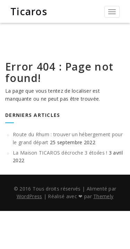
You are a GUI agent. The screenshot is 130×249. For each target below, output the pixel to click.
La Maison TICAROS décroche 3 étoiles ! (60, 152)
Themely (103, 196)
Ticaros (28, 11)
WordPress (29, 196)
